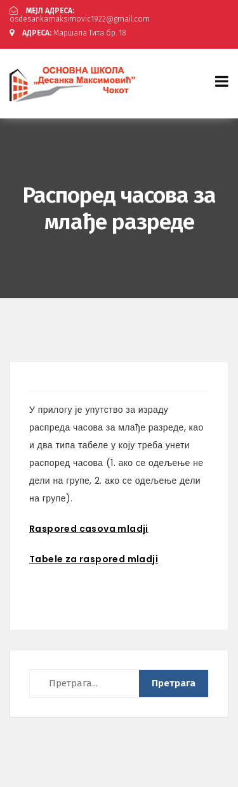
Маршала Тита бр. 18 (68, 32)
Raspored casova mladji (89, 528)
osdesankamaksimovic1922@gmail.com (80, 14)
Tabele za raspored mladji (93, 559)
